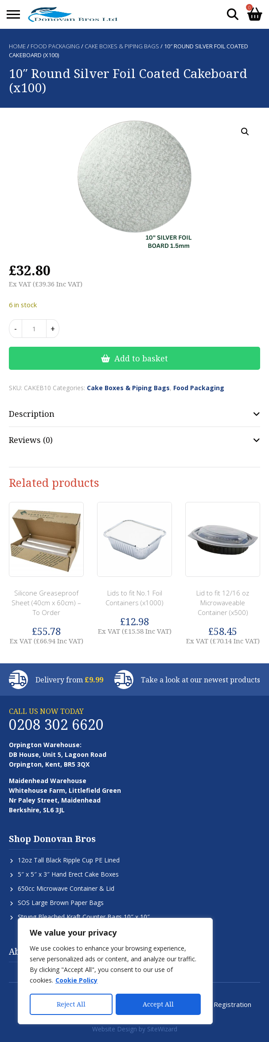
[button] (245, 132)
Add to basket (141, 358)
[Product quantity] (34, 328)
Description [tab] (32, 413)
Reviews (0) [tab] (31, 440)
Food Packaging (55, 46)
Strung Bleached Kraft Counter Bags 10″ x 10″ (84, 917)
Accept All (158, 1004)
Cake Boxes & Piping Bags (122, 46)
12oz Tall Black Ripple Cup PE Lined (69, 860)
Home (17, 46)
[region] (115, 971)
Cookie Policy (76, 981)
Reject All (71, 1004)
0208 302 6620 (56, 724)
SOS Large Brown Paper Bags (61, 902)
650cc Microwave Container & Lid (66, 888)
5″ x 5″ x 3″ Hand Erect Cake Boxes (68, 874)
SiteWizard (162, 1029)
